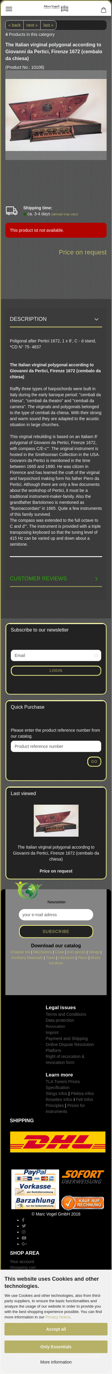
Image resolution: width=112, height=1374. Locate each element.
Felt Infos (84, 1099)
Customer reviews (38, 579)
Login (56, 671)
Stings (94, 952)
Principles (55, 1105)
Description (28, 319)
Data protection (60, 1020)
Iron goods (76, 952)
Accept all (56, 1329)
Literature (66, 957)
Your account (22, 1261)
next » (32, 25)
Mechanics (42, 952)
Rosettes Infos (59, 1099)
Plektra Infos (82, 1093)
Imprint (52, 1032)
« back (14, 25)
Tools (50, 957)
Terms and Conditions (66, 1014)
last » (48, 25)
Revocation (55, 1026)
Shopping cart (23, 1267)
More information (56, 1362)
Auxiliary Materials (27, 957)
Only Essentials (55, 1346)
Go (94, 762)
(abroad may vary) (64, 214)
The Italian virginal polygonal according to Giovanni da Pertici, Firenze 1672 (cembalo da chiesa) (56, 853)
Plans (83, 957)
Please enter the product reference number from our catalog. (55, 733)
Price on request (83, 252)
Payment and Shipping (67, 1038)
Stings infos (56, 1093)
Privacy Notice (57, 1317)
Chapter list (20, 952)
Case (59, 952)
